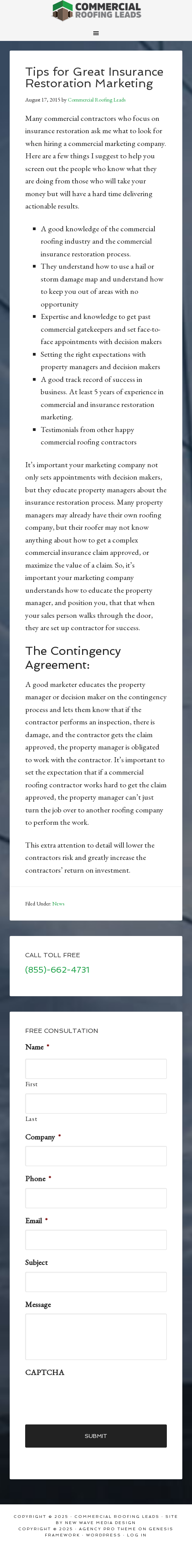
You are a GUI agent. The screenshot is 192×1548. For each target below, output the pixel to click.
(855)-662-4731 (57, 970)
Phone (38, 1178)
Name (37, 1047)
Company (43, 1137)
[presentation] (84, 1397)
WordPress (103, 1535)
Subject (36, 1262)
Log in (137, 1535)
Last (32, 1119)
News (58, 903)
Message (38, 1304)
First (32, 1084)
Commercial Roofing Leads (96, 11)
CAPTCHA (44, 1372)
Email (36, 1221)
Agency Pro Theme (107, 1529)
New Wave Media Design (100, 1523)
